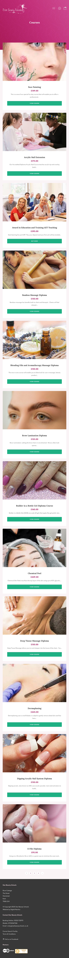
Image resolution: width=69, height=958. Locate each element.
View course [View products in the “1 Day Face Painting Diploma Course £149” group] (34, 103)
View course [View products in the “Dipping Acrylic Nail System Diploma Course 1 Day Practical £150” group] (34, 795)
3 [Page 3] (34, 873)
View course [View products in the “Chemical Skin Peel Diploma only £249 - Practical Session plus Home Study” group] (34, 587)
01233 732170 (18, 920)
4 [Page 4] (38, 873)
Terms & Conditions (9, 934)
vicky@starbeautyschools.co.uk (17, 926)
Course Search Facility (10, 931)
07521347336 (12, 923)
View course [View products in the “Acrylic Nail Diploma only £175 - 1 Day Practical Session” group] (34, 173)
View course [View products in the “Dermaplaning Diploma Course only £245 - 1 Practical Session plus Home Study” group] (34, 724)
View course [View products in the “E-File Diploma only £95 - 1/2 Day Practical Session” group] (34, 862)
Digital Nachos (15, 909)
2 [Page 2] (30, 873)
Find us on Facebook (11, 939)
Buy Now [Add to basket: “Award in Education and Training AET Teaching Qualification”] (34, 241)
